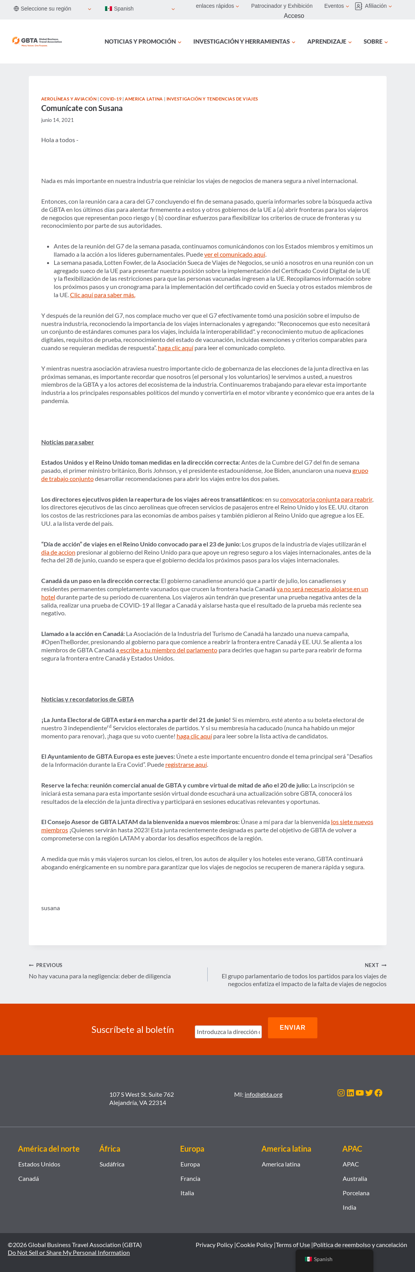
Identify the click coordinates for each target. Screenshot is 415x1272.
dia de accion (58, 552)
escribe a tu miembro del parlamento (168, 650)
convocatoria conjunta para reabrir (326, 499)
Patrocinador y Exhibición (282, 6)
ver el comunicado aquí (234, 254)
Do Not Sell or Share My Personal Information (69, 1246)
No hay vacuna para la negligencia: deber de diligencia (115, 970)
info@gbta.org (263, 1088)
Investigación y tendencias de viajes (212, 98)
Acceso (294, 15)
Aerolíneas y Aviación (69, 98)
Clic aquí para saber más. (102, 294)
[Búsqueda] (402, 41)
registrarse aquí (186, 764)
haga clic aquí (175, 347)
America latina (144, 98)
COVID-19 (110, 98)
